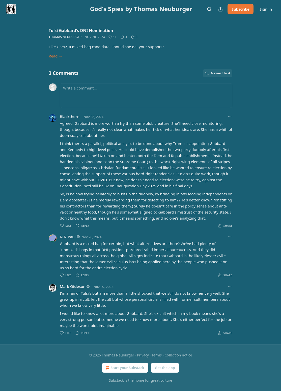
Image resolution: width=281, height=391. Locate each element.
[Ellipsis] (230, 116)
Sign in (266, 9)
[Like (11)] (112, 37)
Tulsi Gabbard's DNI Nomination (81, 30)
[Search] (209, 9)
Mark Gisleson (73, 286)
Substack (116, 380)
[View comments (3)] (123, 37)
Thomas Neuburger (65, 37)
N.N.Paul (68, 236)
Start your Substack (124, 368)
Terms (157, 355)
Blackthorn (69, 116)
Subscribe (240, 9)
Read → (55, 55)
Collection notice (178, 355)
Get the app (165, 367)
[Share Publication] (220, 9)
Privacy (143, 355)
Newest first (217, 73)
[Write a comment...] (146, 95)
